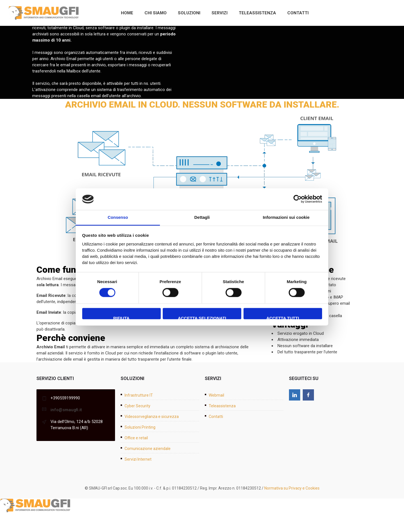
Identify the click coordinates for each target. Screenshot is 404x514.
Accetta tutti (282, 317)
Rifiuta (121, 317)
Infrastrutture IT (139, 395)
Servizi (220, 12)
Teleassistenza (257, 12)
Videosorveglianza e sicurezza (152, 416)
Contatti (298, 12)
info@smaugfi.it (66, 409)
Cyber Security (137, 406)
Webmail (216, 395)
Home (127, 12)
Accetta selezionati (202, 317)
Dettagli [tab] (202, 217)
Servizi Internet (138, 459)
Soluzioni (189, 12)
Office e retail (136, 438)
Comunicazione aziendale (148, 448)
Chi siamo (155, 12)
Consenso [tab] (118, 217)
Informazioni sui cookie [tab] (286, 217)
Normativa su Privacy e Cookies (292, 488)
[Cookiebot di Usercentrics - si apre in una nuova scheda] (297, 199)
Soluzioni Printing (140, 427)
